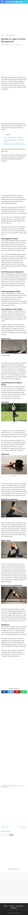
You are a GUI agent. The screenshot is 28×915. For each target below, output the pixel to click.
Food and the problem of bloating (13, 137)
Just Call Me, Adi (14, 2)
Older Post (23, 827)
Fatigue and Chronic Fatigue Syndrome (14, 144)
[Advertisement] (14, 19)
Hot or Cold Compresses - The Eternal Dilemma (14, 140)
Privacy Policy (19, 906)
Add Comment (18, 44)
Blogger (17, 869)
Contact (11, 906)
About (5, 906)
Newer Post (5, 827)
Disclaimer (14, 908)
